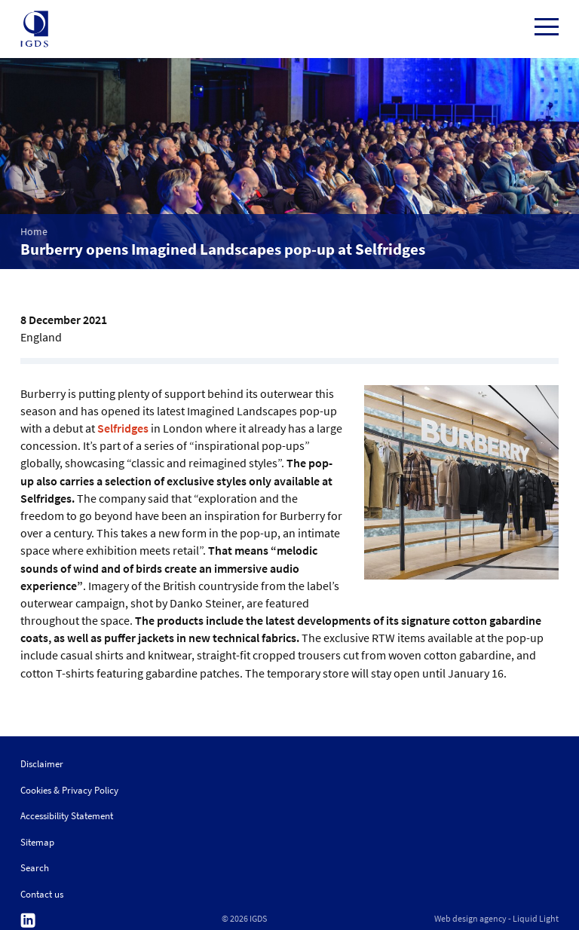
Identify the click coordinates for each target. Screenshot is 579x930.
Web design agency (470, 918)
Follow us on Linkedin (27, 920)
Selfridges (123, 428)
